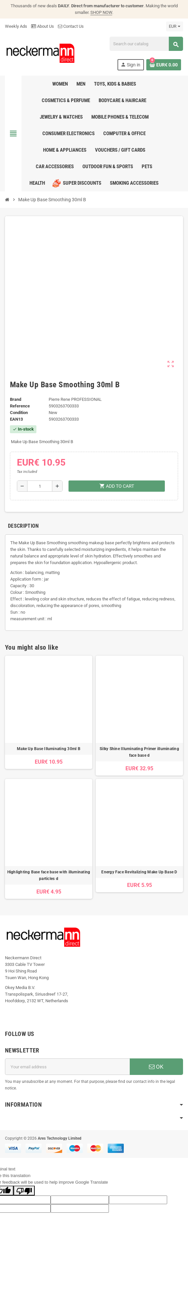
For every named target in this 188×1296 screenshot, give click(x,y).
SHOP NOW (101, 12)
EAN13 (16, 419)
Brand (15, 399)
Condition (19, 412)
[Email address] (67, 1066)
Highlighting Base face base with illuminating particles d (48, 875)
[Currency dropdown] (174, 26)
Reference (20, 405)
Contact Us (71, 26)
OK (156, 1066)
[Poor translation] (24, 1191)
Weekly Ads (16, 26)
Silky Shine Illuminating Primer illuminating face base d (139, 752)
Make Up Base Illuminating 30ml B (48, 748)
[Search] (146, 44)
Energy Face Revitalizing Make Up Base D (139, 872)
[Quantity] (39, 486)
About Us (42, 26)
